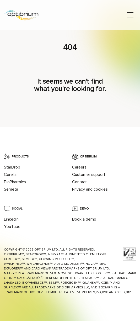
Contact (79, 182)
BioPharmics (15, 182)
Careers (79, 167)
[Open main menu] (130, 15)
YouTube (12, 226)
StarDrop (12, 167)
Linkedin (11, 219)
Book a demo (84, 219)
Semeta (11, 189)
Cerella (10, 174)
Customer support (88, 174)
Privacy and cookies (90, 189)
